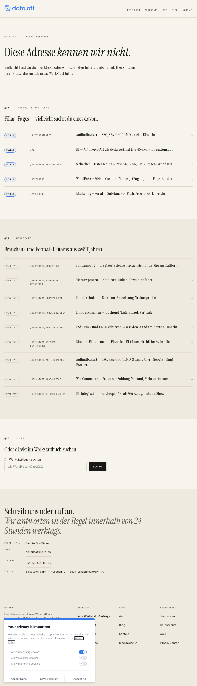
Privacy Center (169, 643)
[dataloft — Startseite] (19, 8)
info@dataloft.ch (38, 552)
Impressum (167, 616)
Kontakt (188, 10)
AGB (163, 634)
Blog (175, 10)
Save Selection (49, 678)
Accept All (79, 678)
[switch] (83, 652)
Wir (165, 10)
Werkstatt (151, 10)
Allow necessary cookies (25, 652)
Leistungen (133, 10)
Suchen (97, 466)
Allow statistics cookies (24, 657)
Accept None (19, 678)
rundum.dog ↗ (128, 643)
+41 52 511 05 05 (38, 563)
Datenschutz (168, 625)
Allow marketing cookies (25, 663)
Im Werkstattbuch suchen (22, 459)
